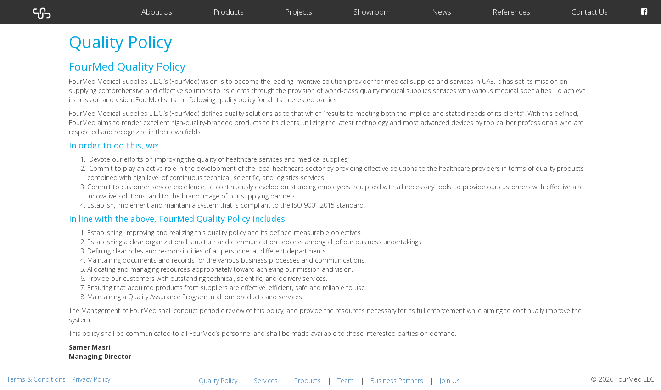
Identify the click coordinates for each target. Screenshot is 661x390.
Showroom (372, 11)
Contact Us (589, 11)
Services (266, 380)
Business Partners (396, 380)
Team (345, 380)
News (441, 11)
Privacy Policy (91, 379)
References (511, 11)
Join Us (450, 380)
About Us (156, 11)
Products (228, 11)
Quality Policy (218, 380)
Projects (298, 11)
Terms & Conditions (36, 379)
